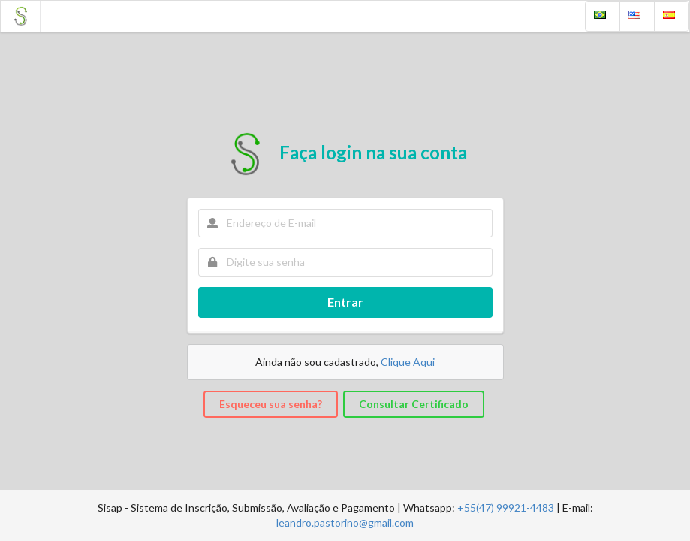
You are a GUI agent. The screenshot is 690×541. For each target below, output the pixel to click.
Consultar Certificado (414, 403)
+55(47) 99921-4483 (505, 507)
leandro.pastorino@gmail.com (345, 522)
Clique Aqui (408, 361)
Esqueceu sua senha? (270, 403)
